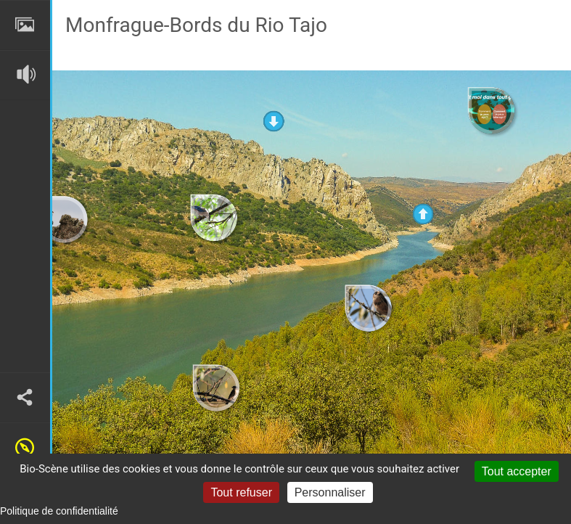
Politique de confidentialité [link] (59, 511)
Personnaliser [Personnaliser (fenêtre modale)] (330, 492)
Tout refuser (240, 492)
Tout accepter (516, 471)
